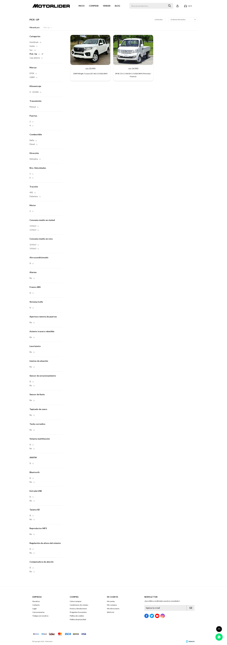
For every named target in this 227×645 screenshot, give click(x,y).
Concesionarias (38, 612)
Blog (117, 6)
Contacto (36, 605)
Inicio (81, 6)
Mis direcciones (113, 608)
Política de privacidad (78, 619)
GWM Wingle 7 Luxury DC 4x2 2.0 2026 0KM (90, 73)
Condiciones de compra (79, 605)
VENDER (106, 6)
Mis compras (112, 605)
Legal (34, 608)
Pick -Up (47, 27)
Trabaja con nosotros (40, 616)
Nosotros (36, 601)
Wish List (110, 612)
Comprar (94, 6)
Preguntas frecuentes (78, 612)
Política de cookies (77, 616)
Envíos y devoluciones (78, 608)
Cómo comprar (76, 601)
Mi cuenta (111, 601)
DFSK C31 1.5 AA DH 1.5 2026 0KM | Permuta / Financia (133, 75)
